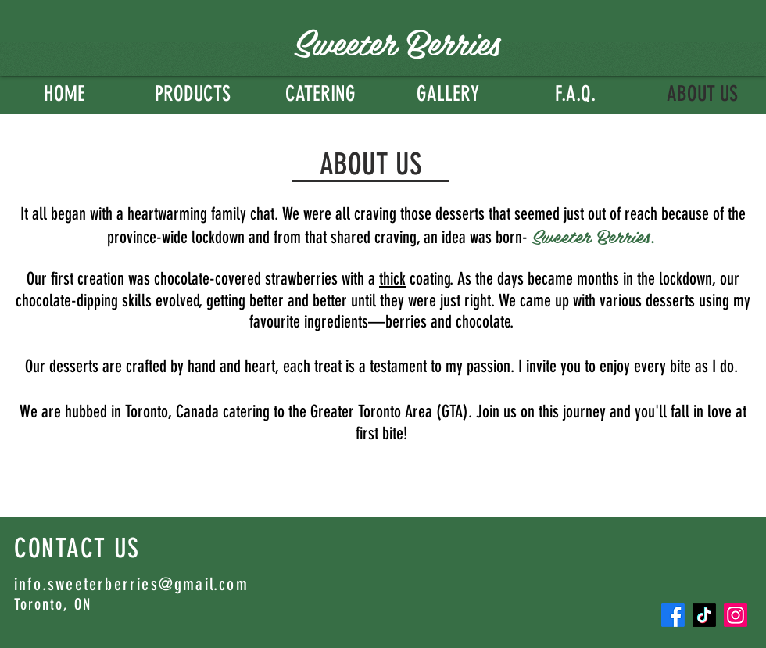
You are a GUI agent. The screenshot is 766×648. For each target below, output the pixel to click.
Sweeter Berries (396, 41)
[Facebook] (673, 615)
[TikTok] (704, 615)
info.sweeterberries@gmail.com (131, 584)
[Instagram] (735, 615)
